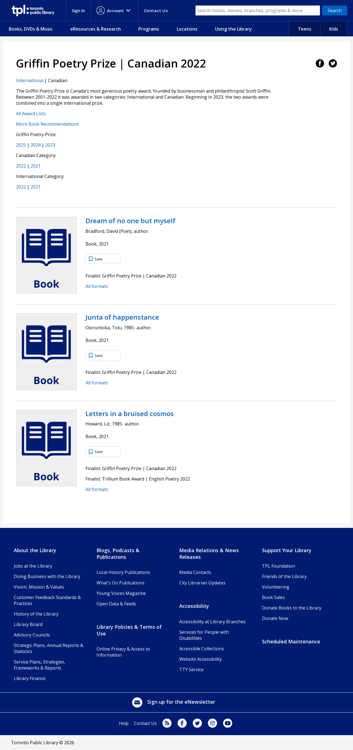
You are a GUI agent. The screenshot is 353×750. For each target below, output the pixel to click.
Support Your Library (286, 550)
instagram (212, 723)
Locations (187, 29)
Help (124, 723)
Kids (333, 29)
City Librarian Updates (202, 583)
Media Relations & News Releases (209, 553)
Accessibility (194, 606)
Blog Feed (167, 723)
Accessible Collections (201, 649)
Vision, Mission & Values (39, 587)
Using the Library (233, 29)
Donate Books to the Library (291, 608)
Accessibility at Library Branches (212, 622)
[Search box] (258, 10)
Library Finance (30, 678)
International (29, 80)
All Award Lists (31, 113)
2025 (21, 145)
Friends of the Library (284, 576)
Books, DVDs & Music (31, 29)
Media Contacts (195, 572)
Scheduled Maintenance (291, 641)
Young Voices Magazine (121, 593)
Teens (304, 29)
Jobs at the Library (33, 566)
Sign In (78, 10)
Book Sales (273, 597)
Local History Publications (123, 572)
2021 (36, 166)
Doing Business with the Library (47, 576)
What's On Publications (121, 583)
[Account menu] (114, 10)
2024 (36, 145)
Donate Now (275, 618)
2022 (21, 166)
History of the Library (36, 614)
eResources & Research (95, 29)
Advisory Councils (32, 635)
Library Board (28, 624)
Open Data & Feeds (116, 604)
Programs (148, 29)
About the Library (35, 550)
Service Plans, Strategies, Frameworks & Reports (39, 665)
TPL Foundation (278, 566)
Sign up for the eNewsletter (173, 701)
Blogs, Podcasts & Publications (118, 553)
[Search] (334, 10)
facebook (182, 723)
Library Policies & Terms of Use (129, 630)
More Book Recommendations (47, 124)
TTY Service (191, 670)
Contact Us (145, 723)
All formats (96, 286)
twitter (197, 723)
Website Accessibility (200, 659)
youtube (227, 723)
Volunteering (275, 587)
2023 (50, 145)
